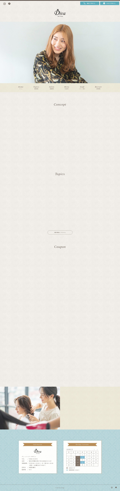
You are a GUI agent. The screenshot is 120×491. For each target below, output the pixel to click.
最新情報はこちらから (60, 232)
